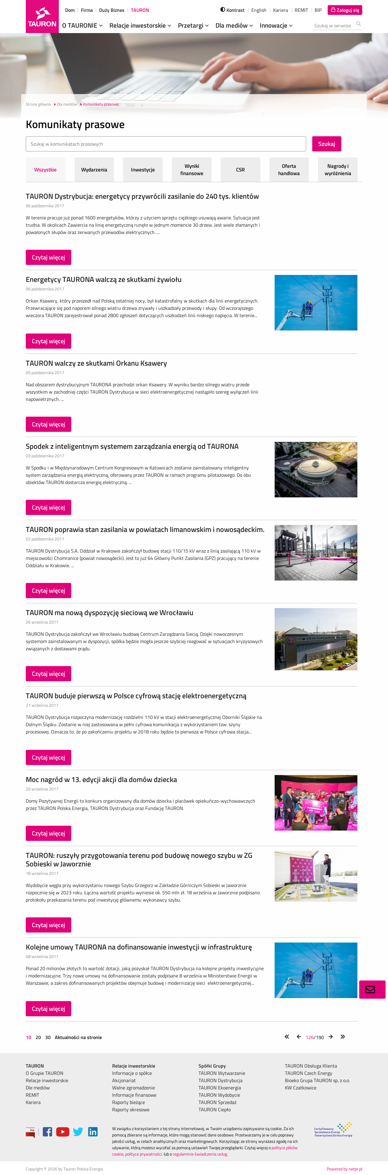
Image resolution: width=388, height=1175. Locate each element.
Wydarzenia (94, 170)
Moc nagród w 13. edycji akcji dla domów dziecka (101, 779)
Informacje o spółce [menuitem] (132, 1073)
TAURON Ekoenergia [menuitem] (220, 1087)
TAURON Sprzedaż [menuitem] (217, 1102)
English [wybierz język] (258, 10)
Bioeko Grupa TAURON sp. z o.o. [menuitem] (317, 1080)
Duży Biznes (112, 10)
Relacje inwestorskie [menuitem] (47, 1080)
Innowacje (277, 25)
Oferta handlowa (289, 169)
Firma (87, 10)
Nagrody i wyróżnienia (338, 169)
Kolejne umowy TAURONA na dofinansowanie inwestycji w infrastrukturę (139, 946)
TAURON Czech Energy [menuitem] (308, 1073)
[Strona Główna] (42, 16)
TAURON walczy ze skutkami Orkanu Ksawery (96, 362)
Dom (70, 10)
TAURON (140, 10)
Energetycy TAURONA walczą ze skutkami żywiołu (104, 279)
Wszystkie (45, 170)
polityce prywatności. (144, 1154)
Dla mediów (235, 25)
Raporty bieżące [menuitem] (128, 1102)
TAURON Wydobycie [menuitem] (219, 1095)
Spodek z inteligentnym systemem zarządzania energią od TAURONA (132, 446)
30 (48, 1037)
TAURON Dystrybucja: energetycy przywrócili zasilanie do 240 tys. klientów (142, 196)
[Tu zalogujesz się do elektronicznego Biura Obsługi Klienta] (345, 10)
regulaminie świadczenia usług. (200, 1154)
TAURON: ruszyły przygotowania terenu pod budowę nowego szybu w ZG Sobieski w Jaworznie (139, 859)
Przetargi (194, 25)
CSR (240, 170)
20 (38, 1037)
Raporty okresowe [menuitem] (130, 1109)
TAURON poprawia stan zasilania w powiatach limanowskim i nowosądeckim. (145, 529)
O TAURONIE (83, 25)
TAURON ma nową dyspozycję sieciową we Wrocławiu (109, 612)
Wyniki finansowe (191, 169)
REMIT (301, 10)
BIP (318, 10)
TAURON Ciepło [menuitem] (215, 1109)
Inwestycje (143, 170)
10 (29, 1037)
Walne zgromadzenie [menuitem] (133, 1087)
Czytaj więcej (48, 257)
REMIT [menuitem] (32, 1095)
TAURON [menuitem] (35, 1065)
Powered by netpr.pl (344, 1169)
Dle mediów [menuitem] (38, 1087)
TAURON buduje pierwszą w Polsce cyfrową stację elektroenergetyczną (136, 695)
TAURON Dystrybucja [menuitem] (220, 1080)
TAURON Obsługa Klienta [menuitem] (311, 1065)
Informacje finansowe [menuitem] (134, 1095)
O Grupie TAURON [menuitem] (44, 1073)
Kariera (280, 10)
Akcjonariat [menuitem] (124, 1080)
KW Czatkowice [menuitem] (300, 1087)
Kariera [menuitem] (33, 1102)
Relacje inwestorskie (140, 25)
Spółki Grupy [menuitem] (212, 1065)
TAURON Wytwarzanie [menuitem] (222, 1073)
